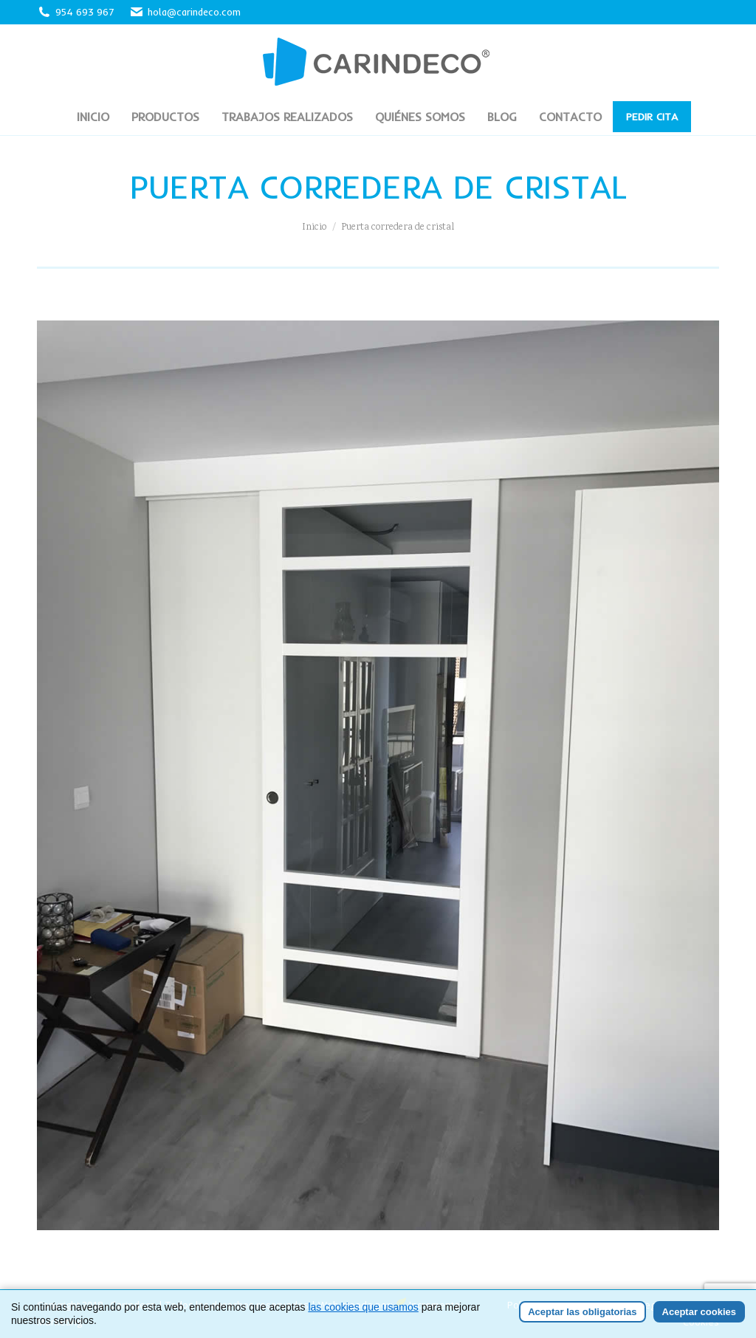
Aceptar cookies (699, 1311)
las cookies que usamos (363, 1307)
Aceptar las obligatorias (582, 1311)
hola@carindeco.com (185, 12)
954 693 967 (84, 12)
